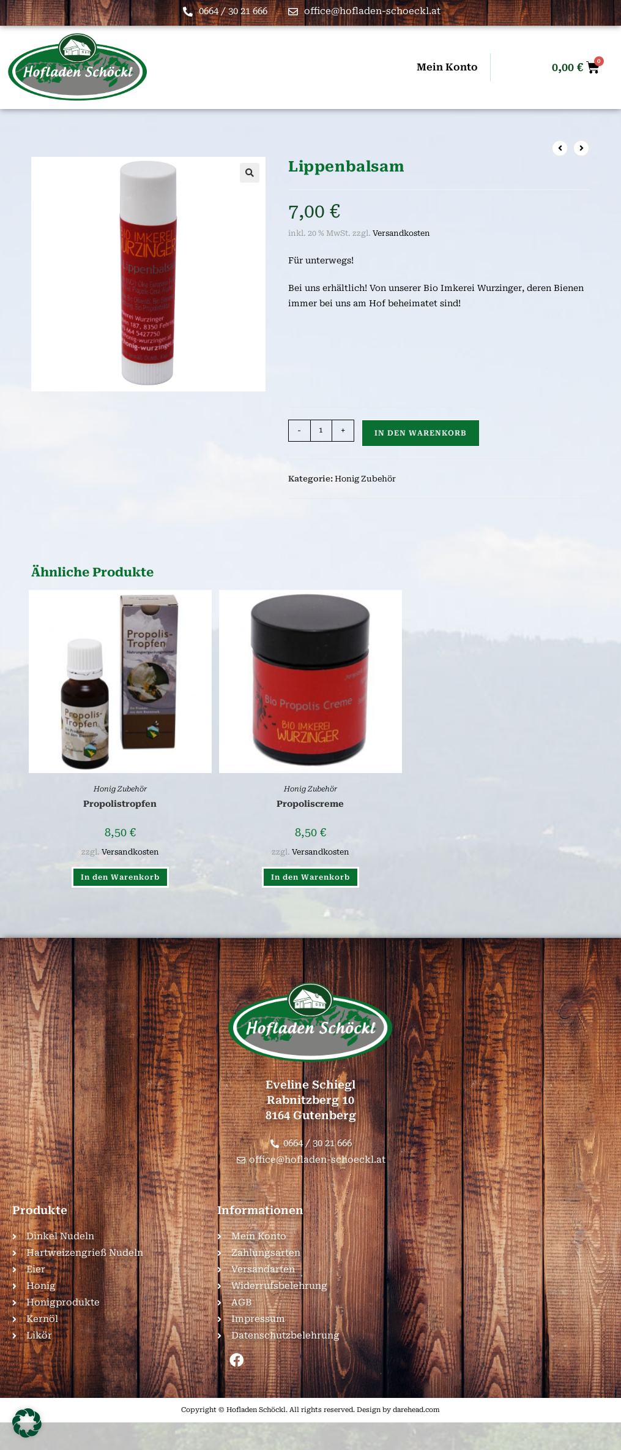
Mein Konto (447, 67)
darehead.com (416, 1410)
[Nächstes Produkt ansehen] (581, 148)
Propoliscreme (310, 804)
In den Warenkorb (420, 433)
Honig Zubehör (365, 478)
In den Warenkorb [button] (120, 877)
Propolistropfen (120, 804)
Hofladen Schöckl (256, 1410)
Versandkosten (401, 233)
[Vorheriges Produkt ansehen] (559, 148)
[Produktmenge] (321, 431)
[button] (249, 173)
